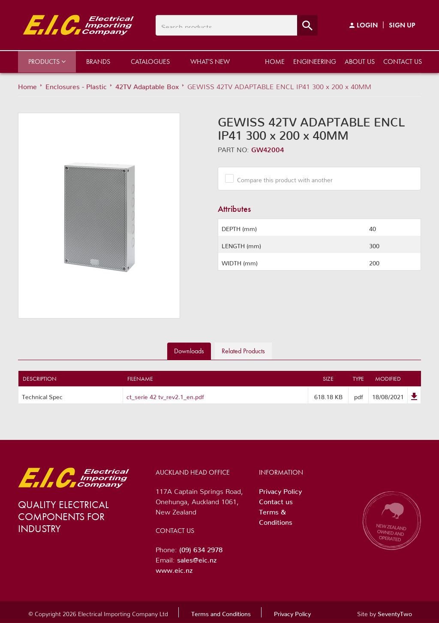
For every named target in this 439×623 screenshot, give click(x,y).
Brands (98, 61)
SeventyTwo (395, 612)
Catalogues (150, 61)
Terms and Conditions (221, 612)
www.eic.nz (174, 568)
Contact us (402, 61)
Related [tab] (243, 350)
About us (360, 61)
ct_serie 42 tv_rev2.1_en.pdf (165, 395)
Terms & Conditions (275, 515)
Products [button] (47, 61)
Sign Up (402, 25)
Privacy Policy (280, 489)
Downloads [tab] (189, 350)
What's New (210, 61)
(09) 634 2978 (201, 548)
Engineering (314, 61)
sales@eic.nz (196, 558)
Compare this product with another (281, 178)
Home (275, 61)
